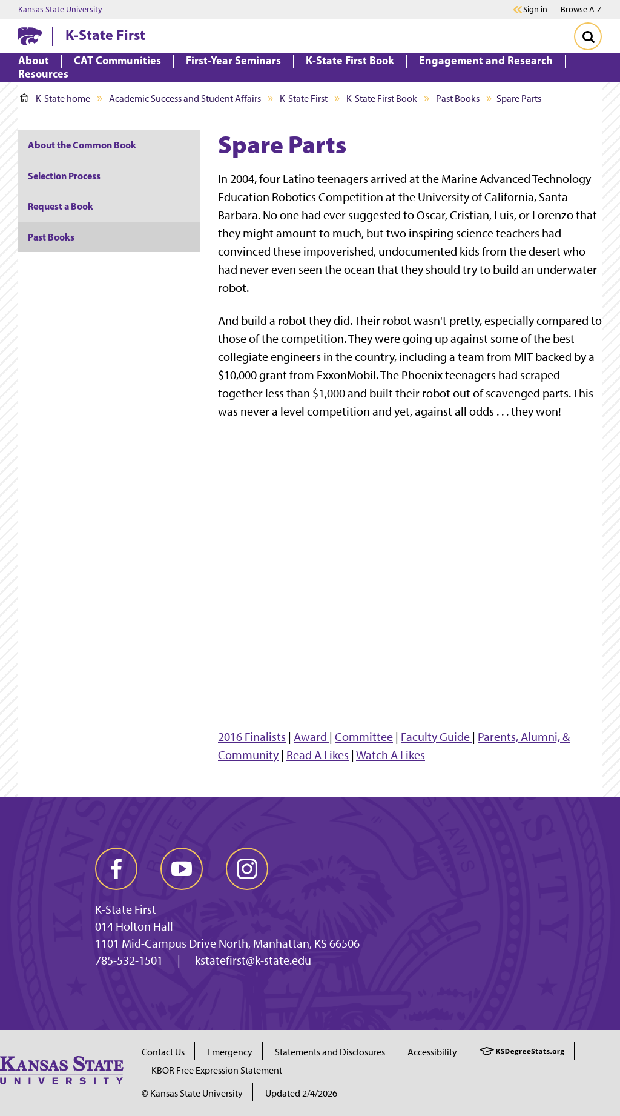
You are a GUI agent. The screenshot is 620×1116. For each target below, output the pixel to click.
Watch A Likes (390, 755)
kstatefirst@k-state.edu (253, 960)
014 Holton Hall (134, 926)
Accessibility (432, 1052)
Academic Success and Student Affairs (185, 98)
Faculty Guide (436, 736)
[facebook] (116, 869)
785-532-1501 (129, 960)
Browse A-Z (581, 9)
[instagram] (247, 869)
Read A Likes (317, 755)
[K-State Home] (30, 36)
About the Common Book (82, 145)
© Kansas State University (192, 1093)
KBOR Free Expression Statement (216, 1070)
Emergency (229, 1052)
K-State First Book (381, 98)
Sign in (535, 10)
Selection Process (64, 176)
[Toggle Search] (588, 36)
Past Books (458, 98)
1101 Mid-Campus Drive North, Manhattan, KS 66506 (227, 943)
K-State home (55, 98)
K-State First (105, 34)
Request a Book (60, 206)
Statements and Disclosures (330, 1052)
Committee (364, 736)
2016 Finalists (252, 736)
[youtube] (181, 869)
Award (311, 736)
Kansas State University (60, 10)
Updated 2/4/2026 (301, 1093)
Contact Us (163, 1052)
